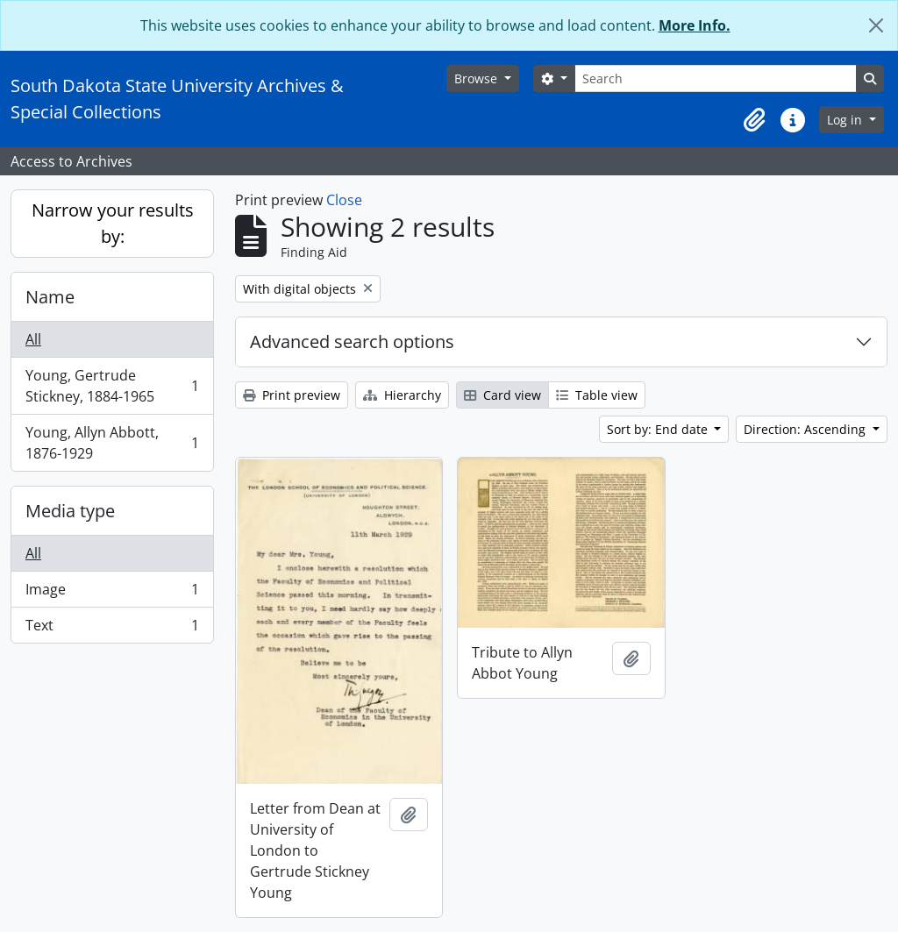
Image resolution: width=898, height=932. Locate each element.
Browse (477, 78)
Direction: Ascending (806, 429)
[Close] (876, 25)
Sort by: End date (659, 429)
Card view (502, 395)
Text (112, 629)
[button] (754, 120)
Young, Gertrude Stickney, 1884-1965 (112, 386)
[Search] (715, 78)
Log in (846, 119)
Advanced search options (352, 341)
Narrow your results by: (113, 223)
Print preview (291, 395)
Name (50, 297)
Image (112, 593)
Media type (70, 511)
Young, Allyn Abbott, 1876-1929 (112, 443)
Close (344, 200)
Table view (597, 395)
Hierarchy (402, 395)
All (33, 339)
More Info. (695, 25)
